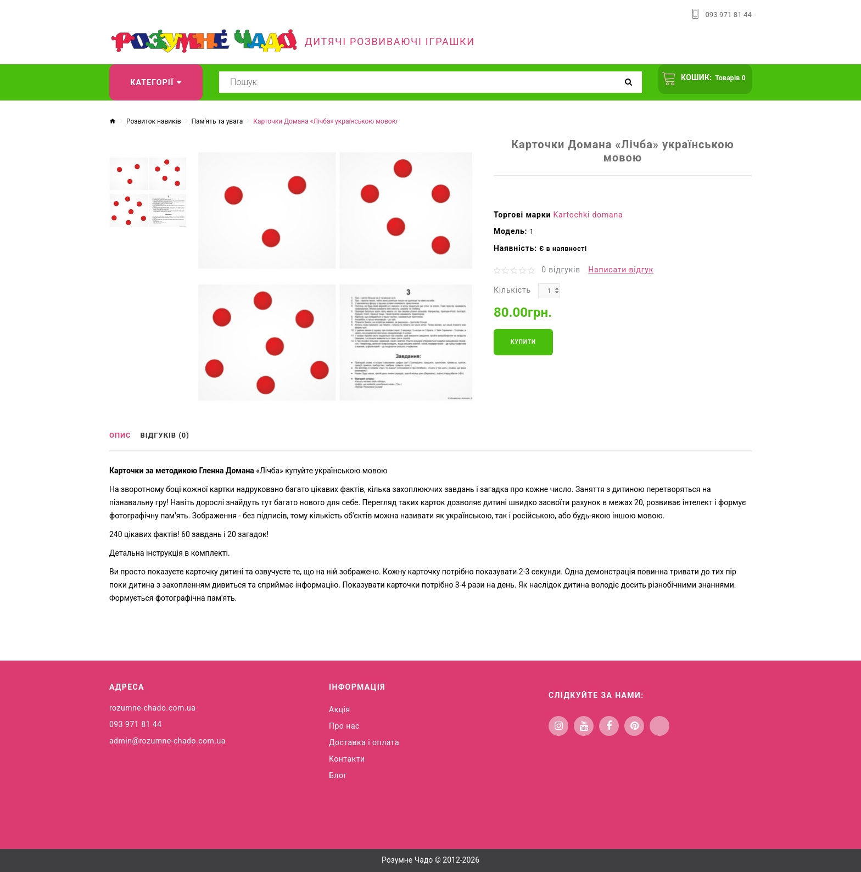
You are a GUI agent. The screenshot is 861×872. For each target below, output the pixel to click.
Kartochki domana (588, 214)
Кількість (512, 289)
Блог (338, 773)
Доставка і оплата (364, 740)
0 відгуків (560, 269)
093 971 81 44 (727, 14)
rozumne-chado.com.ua (152, 706)
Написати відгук (620, 269)
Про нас (344, 724)
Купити (523, 341)
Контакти (347, 757)
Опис (121, 435)
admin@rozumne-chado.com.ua (167, 739)
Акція (339, 707)
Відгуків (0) (171, 435)
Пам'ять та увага (217, 121)
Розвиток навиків (153, 121)
